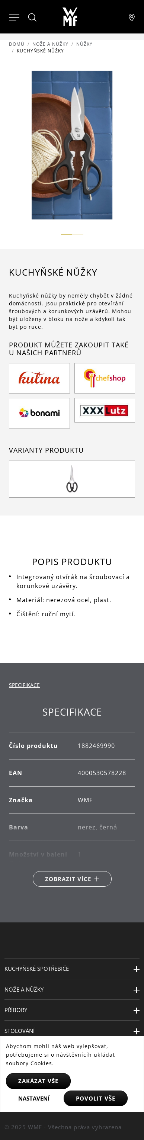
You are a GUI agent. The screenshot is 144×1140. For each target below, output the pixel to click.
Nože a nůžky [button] (24, 989)
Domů (17, 44)
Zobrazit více (68, 879)
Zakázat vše (38, 1081)
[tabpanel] (72, 796)
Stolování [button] (19, 1030)
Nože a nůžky (50, 44)
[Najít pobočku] (132, 16)
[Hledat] (33, 17)
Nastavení (33, 1098)
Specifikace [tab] (24, 684)
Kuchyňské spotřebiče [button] (36, 968)
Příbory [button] (15, 1010)
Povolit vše (95, 1098)
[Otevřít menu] (14, 17)
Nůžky (84, 44)
